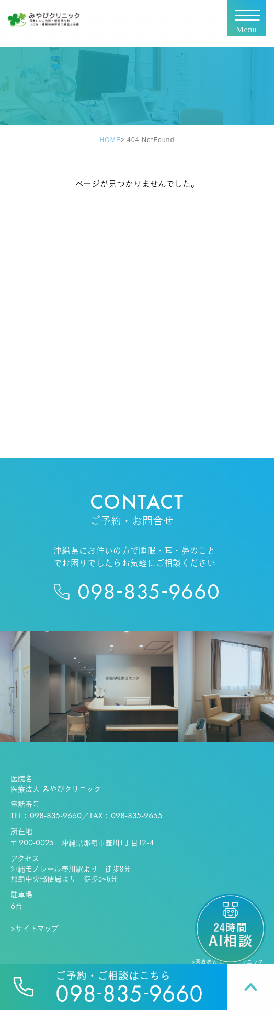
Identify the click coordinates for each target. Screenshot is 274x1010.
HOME (110, 140)
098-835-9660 (56, 815)
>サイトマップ (34, 928)
